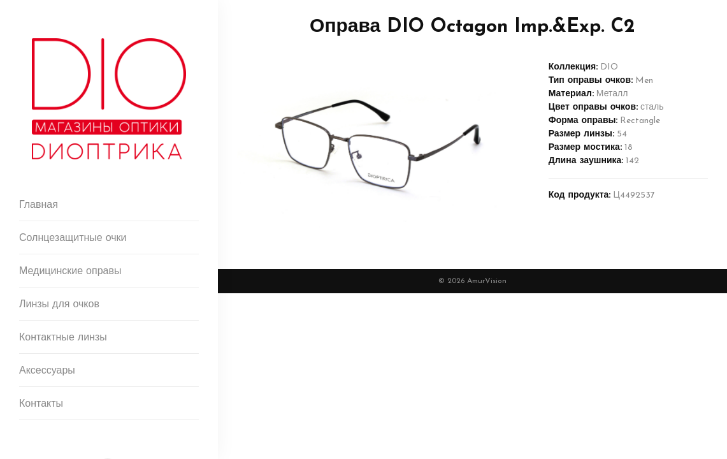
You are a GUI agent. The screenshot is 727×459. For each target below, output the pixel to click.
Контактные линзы (63, 338)
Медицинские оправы (70, 271)
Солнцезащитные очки (73, 238)
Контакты (41, 404)
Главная (38, 205)
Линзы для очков (59, 305)
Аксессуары (47, 371)
